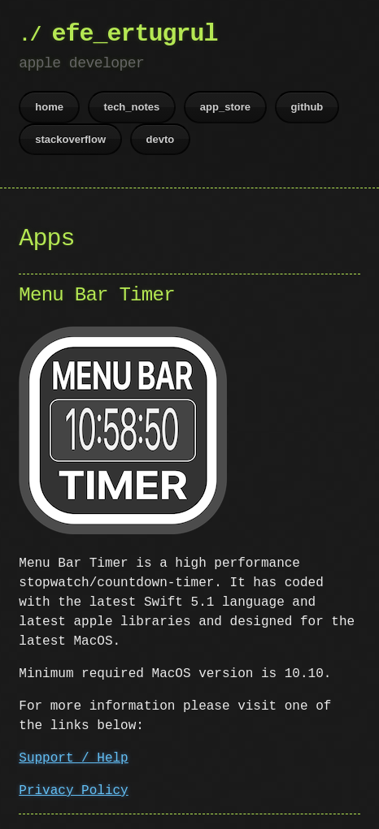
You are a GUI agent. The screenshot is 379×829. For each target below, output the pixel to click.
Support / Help (73, 757)
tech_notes (132, 107)
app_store (225, 107)
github (307, 107)
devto (160, 139)
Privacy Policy (73, 789)
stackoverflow (70, 139)
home (49, 107)
